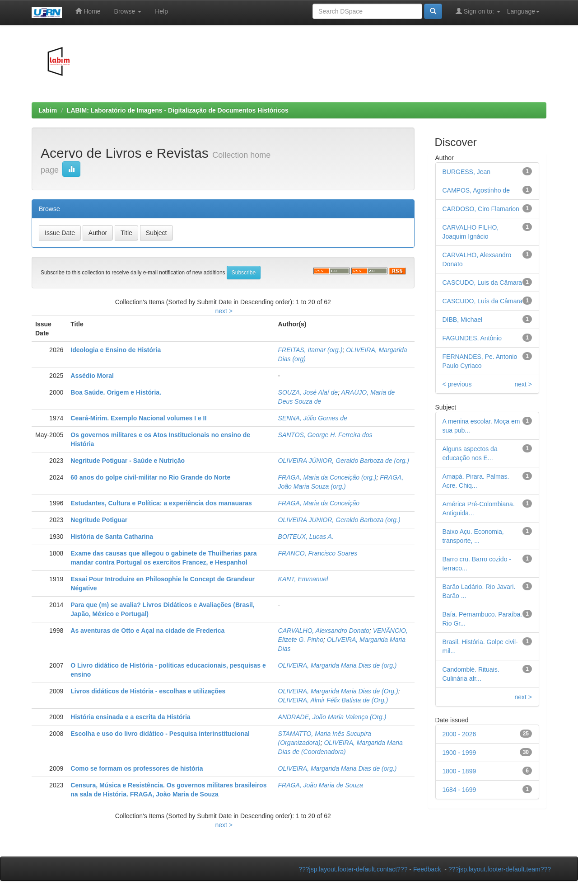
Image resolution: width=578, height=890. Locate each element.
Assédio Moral (92, 375)
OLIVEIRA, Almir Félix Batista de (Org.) (333, 700)
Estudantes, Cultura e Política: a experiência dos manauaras (161, 503)
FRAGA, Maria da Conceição (319, 503)
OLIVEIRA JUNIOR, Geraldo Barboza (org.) (339, 519)
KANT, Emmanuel (303, 579)
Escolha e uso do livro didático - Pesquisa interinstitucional (160, 733)
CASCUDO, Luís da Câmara (482, 301)
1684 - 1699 (459, 789)
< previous (457, 384)
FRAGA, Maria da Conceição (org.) (327, 477)
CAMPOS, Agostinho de (476, 190)
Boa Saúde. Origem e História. (115, 392)
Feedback (427, 869)
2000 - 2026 (459, 734)
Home (87, 11)
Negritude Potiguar (98, 519)
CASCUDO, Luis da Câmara (482, 282)
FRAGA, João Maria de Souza (320, 785)
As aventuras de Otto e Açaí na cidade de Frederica (147, 630)
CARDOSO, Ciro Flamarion (481, 208)
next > (224, 311)
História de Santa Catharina (111, 536)
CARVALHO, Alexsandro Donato (323, 630)
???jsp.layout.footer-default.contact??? (352, 869)
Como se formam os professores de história (136, 768)
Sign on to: (478, 11)
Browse (128, 11)
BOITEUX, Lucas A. (306, 536)
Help (161, 11)
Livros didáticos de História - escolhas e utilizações (147, 691)
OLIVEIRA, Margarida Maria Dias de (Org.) (338, 691)
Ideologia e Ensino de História (115, 349)
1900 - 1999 (459, 752)
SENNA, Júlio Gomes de (312, 418)
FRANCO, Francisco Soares (318, 553)
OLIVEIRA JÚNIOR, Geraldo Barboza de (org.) (343, 460)
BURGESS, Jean (467, 171)
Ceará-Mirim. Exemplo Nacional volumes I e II (138, 418)
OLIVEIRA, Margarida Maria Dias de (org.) (337, 665)
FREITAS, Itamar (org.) (310, 349)
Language (523, 11)
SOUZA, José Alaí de (308, 392)
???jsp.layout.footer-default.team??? (499, 869)
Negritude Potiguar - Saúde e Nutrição (127, 460)
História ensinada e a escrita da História (130, 716)
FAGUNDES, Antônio (472, 338)
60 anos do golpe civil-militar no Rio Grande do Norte (150, 477)
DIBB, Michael (463, 319)
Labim (47, 110)
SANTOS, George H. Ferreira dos (325, 434)
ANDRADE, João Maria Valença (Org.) (332, 716)
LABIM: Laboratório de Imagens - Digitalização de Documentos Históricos (178, 110)
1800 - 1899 (459, 771)
